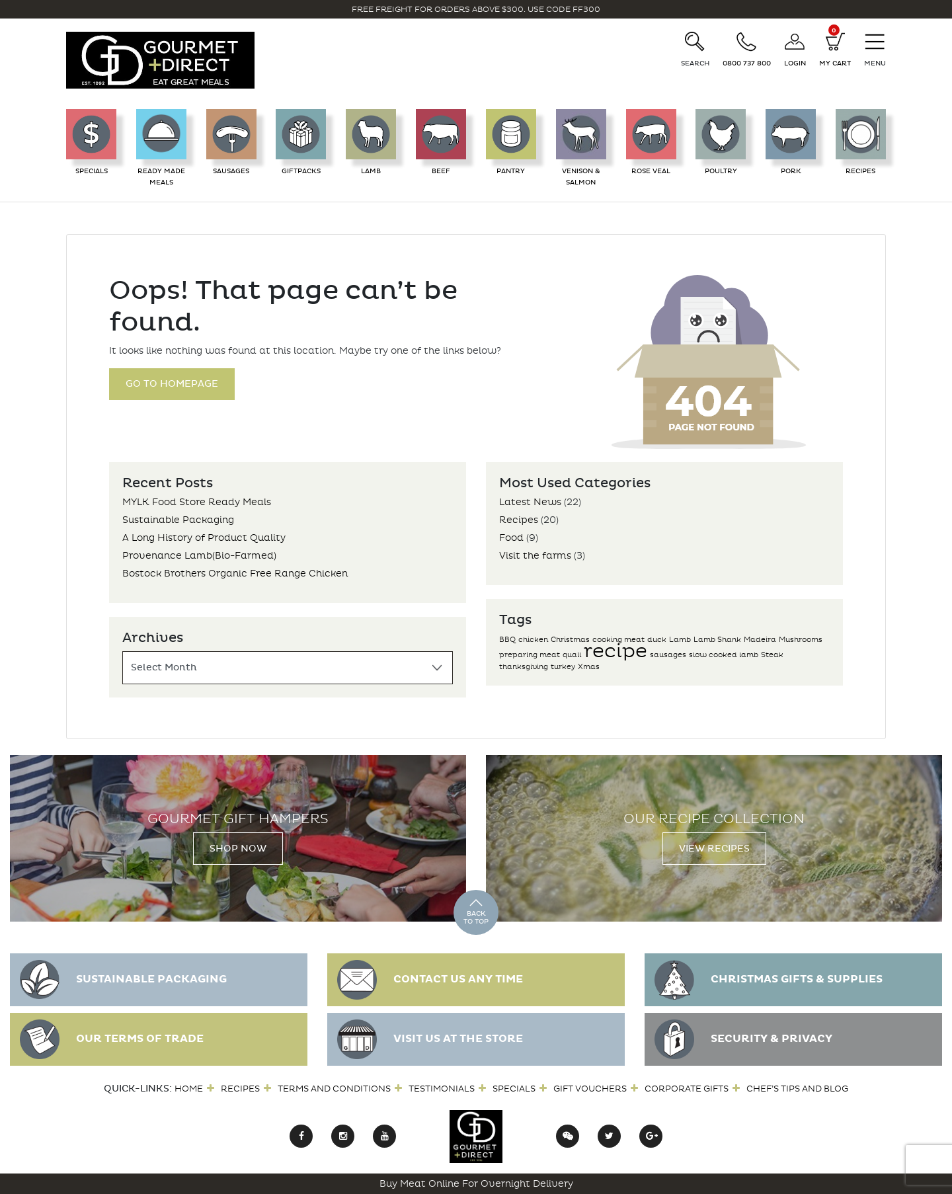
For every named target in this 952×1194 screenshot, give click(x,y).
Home (189, 1089)
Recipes (518, 520)
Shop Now (238, 848)
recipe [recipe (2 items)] (615, 650)
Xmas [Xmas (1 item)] (589, 666)
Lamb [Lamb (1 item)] (680, 639)
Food (511, 537)
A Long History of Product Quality (204, 537)
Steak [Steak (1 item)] (772, 655)
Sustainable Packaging (178, 520)
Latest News (530, 502)
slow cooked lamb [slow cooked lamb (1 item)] (723, 655)
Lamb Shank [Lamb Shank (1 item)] (717, 639)
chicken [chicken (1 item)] (533, 639)
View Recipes (714, 848)
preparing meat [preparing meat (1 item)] (529, 655)
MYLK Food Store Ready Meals (196, 502)
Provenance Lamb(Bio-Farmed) (199, 555)
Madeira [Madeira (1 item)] (760, 639)
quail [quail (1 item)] (572, 655)
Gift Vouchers (590, 1089)
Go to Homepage (172, 383)
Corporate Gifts (687, 1089)
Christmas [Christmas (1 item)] (570, 639)
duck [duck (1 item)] (656, 639)
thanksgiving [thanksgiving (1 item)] (523, 666)
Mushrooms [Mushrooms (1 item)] (800, 639)
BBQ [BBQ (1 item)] (507, 639)
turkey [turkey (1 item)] (563, 666)
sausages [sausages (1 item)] (668, 655)
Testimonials (442, 1089)
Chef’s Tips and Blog (797, 1089)
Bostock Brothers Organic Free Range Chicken (235, 573)
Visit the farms (535, 555)
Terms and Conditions (334, 1089)
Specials (514, 1089)
